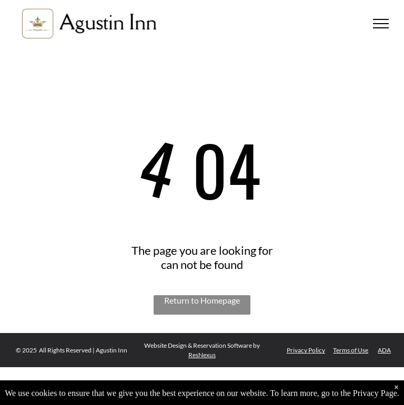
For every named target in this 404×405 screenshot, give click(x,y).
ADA (384, 350)
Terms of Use (350, 350)
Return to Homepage (202, 300)
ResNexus (202, 355)
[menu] (381, 23)
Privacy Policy (306, 350)
